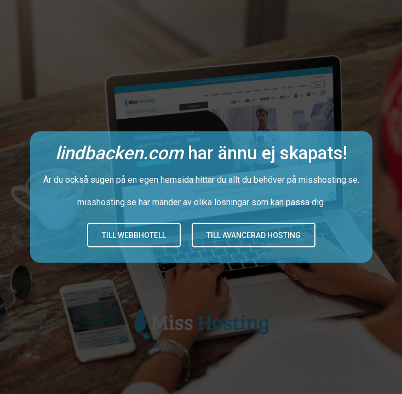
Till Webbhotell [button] (134, 235)
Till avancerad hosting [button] (253, 235)
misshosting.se (328, 180)
